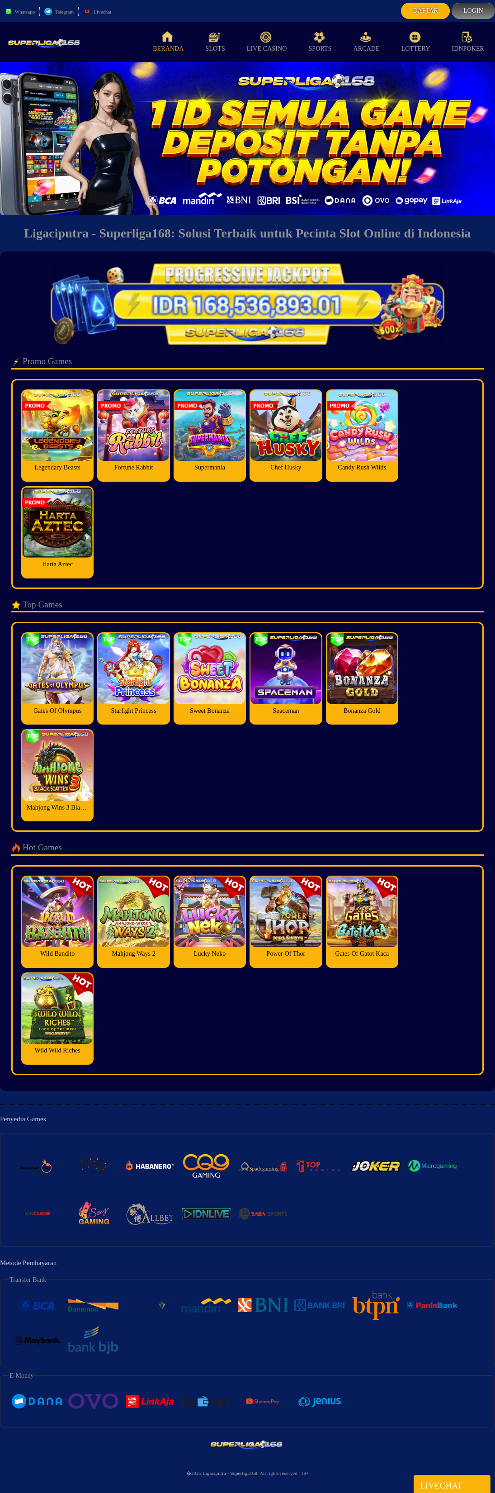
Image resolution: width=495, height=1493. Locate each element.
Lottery (415, 41)
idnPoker (468, 41)
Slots (215, 41)
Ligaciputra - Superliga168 (230, 1473)
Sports (319, 41)
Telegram (59, 11)
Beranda (168, 41)
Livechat (97, 11)
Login (473, 10)
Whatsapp (20, 11)
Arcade (367, 41)
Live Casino (267, 41)
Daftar (425, 10)
